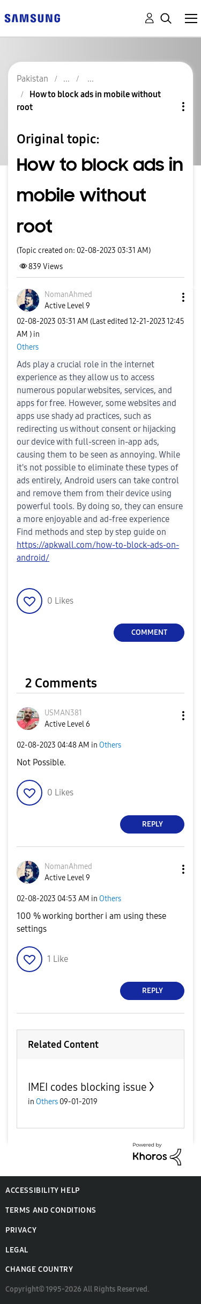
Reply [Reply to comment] (152, 824)
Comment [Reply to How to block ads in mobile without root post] (149, 632)
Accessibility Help (42, 1190)
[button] (165, 297)
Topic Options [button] (165, 106)
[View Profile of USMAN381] (63, 713)
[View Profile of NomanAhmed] (68, 294)
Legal (16, 1250)
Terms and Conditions (50, 1210)
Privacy (20, 1230)
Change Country (39, 1269)
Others (28, 347)
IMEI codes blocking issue (87, 1087)
